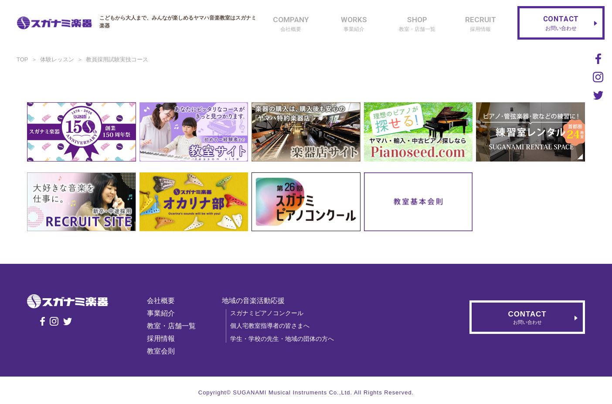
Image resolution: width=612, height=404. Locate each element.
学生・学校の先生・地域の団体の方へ (282, 338)
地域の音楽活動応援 (253, 300)
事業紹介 (161, 313)
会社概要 (161, 300)
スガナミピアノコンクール (266, 313)
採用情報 (161, 338)
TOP (22, 59)
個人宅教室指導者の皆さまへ (269, 325)
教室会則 (161, 351)
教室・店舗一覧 (171, 326)
